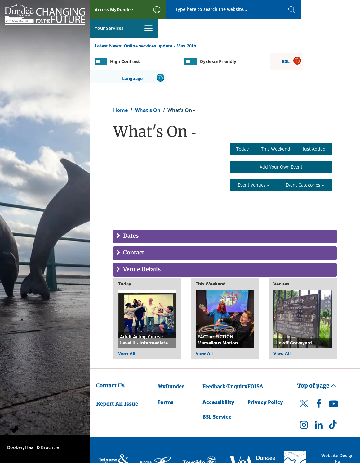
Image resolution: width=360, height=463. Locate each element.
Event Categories (305, 154)
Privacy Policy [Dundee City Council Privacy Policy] (265, 371)
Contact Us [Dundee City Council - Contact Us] (110, 355)
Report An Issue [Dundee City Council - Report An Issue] (117, 373)
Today (242, 118)
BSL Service (217, 386)
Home (120, 79)
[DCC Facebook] (319, 374)
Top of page (316, 355)
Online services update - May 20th (160, 27)
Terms (165, 371)
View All (126, 323)
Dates (130, 205)
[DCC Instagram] (304, 396)
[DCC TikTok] (333, 396)
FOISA (255, 356)
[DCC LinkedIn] (319, 396)
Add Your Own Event (281, 136)
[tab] (225, 206)
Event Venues (253, 154)
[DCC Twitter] (304, 378)
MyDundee (171, 356)
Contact (133, 222)
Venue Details (141, 239)
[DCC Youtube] (333, 374)
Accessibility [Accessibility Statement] (218, 371)
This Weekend (275, 118)
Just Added (314, 118)
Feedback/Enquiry (224, 356)
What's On (148, 79)
